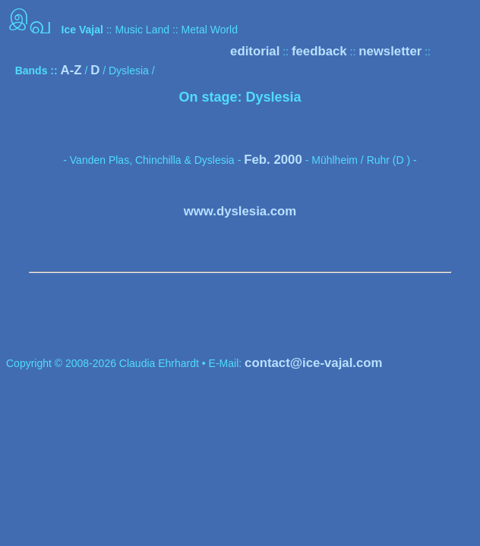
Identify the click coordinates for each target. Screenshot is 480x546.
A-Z (71, 70)
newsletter (390, 51)
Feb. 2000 (273, 159)
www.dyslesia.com (240, 211)
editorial (254, 51)
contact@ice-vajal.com (313, 363)
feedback (319, 51)
